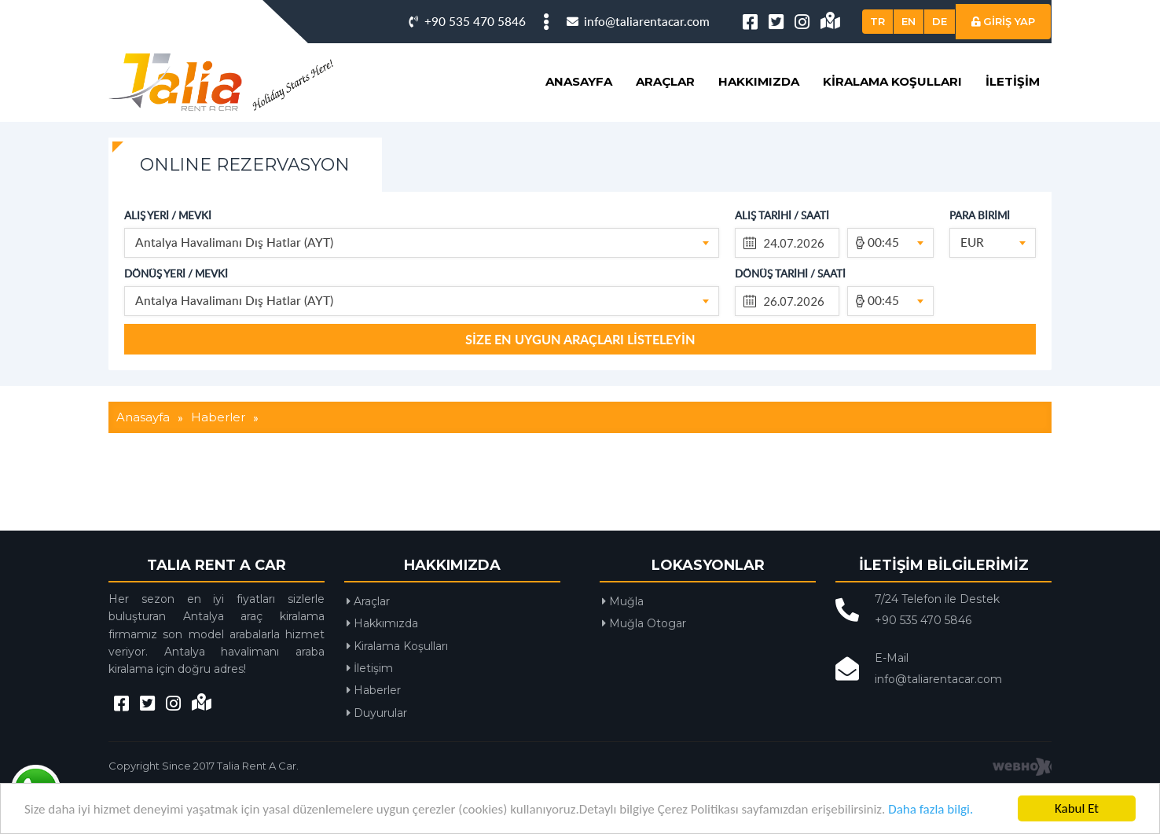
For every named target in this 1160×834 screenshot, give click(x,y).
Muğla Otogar (644, 675)
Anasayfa (578, 133)
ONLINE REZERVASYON (245, 216)
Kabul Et (1077, 808)
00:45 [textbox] (883, 293)
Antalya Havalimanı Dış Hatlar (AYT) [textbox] (234, 293)
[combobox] (421, 295)
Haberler (374, 742)
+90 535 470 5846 (467, 72)
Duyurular (377, 765)
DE (939, 73)
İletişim (1013, 133)
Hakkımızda (758, 133)
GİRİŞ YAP (1003, 73)
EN (908, 73)
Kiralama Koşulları (892, 133)
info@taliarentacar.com (638, 72)
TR (877, 73)
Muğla (623, 653)
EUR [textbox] (972, 293)
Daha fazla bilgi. (930, 809)
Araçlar (665, 133)
